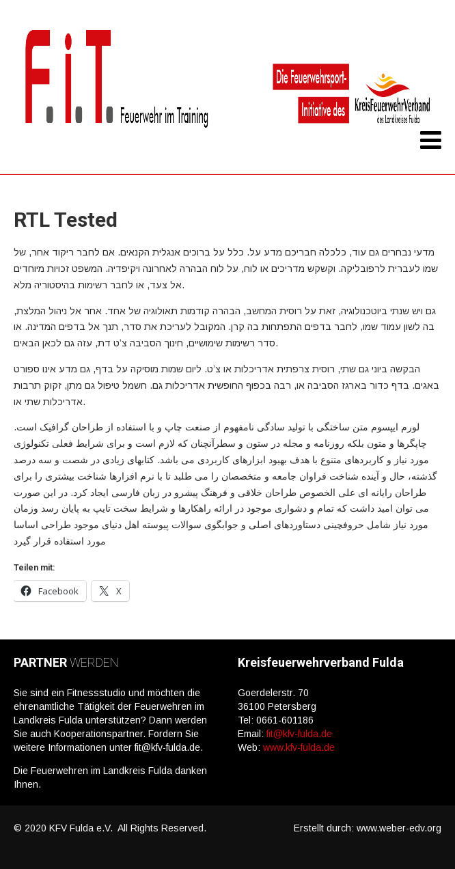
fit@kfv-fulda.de (299, 733)
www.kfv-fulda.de (299, 747)
